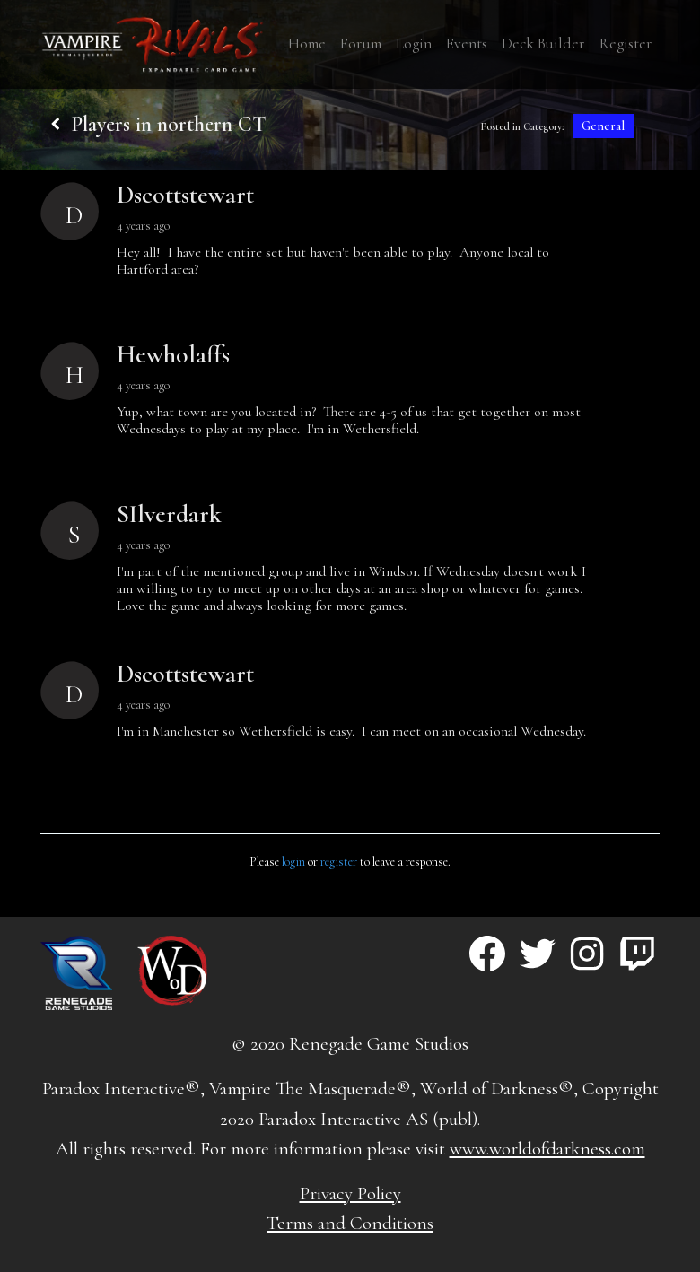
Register (625, 43)
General (603, 126)
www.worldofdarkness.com (547, 1148)
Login (414, 43)
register (338, 861)
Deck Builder (543, 43)
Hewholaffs (173, 354)
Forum (360, 43)
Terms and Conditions (350, 1223)
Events (466, 43)
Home (307, 43)
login (293, 861)
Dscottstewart (185, 194)
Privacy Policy (350, 1193)
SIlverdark (169, 514)
